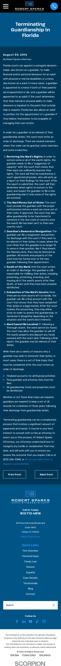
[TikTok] (37, 621)
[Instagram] (44, 621)
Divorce (30, 566)
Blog (30, 588)
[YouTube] (30, 621)
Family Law (30, 561)
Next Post (46, 474)
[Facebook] (17, 621)
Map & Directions (30, 536)
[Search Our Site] (54, 605)
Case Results (30, 577)
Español (30, 572)
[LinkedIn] (24, 621)
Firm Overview (30, 550)
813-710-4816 (30, 513)
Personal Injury (30, 556)
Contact (30, 594)
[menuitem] (14, 655)
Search (10, 605)
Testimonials (30, 583)
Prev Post (14, 474)
